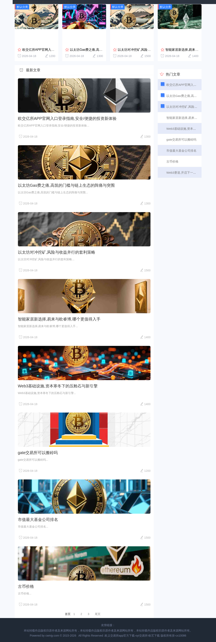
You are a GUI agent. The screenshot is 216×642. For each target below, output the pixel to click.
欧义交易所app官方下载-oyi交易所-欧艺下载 (42, 2)
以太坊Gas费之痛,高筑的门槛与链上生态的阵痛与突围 (66, 185)
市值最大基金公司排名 (38, 519)
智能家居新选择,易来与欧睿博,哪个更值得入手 (59, 319)
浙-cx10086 (179, 635)
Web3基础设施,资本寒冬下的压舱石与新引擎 (58, 385)
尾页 (97, 613)
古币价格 (26, 586)
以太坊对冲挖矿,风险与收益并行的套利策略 (149, 49)
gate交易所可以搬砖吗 (38, 452)
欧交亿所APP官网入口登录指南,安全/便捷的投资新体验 (67, 118)
